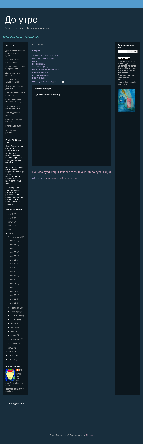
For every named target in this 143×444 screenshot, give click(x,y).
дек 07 (13, 291)
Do (20, 370)
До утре (21, 19)
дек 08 (13, 287)
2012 (11, 352)
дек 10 (13, 279)
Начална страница (71, 172)
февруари (16, 339)
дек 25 (13, 252)
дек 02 (13, 299)
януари (14, 343)
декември (15, 237)
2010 (11, 359)
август (14, 319)
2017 (11, 222)
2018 (11, 218)
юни (13, 327)
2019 (11, 214)
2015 (11, 230)
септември (16, 315)
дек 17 (13, 268)
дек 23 (13, 256)
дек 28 (13, 248)
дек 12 (13, 271)
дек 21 (13, 260)
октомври (15, 312)
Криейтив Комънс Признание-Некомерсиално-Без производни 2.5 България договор (127, 70)
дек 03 (13, 295)
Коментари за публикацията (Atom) (62, 178)
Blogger (89, 435)
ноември (15, 308)
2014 (11, 233)
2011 (11, 355)
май (13, 331)
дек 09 (13, 283)
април (14, 335)
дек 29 (13, 244)
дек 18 (13, 264)
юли (13, 323)
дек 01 (13, 303)
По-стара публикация (97, 172)
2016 (11, 226)
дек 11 (13, 275)
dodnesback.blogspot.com (127, 83)
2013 (11, 348)
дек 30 (13, 240)
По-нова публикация (45, 172)
